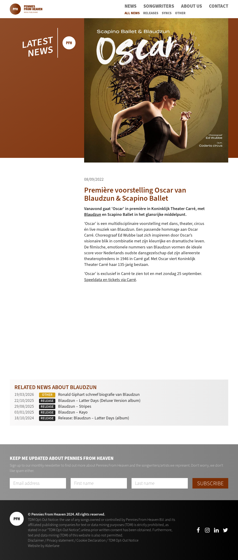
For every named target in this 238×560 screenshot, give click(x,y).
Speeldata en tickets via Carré (110, 279)
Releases (150, 13)
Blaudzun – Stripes (74, 406)
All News (132, 13)
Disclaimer (36, 540)
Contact (218, 6)
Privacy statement (60, 540)
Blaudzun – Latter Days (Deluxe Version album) (99, 400)
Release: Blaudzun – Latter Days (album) (93, 418)
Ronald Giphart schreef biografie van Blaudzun (99, 394)
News (130, 6)
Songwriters (158, 6)
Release (47, 401)
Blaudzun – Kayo (73, 412)
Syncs (167, 13)
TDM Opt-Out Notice (123, 540)
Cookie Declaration (91, 540)
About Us (191, 6)
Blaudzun (92, 214)
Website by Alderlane (44, 545)
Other (180, 13)
